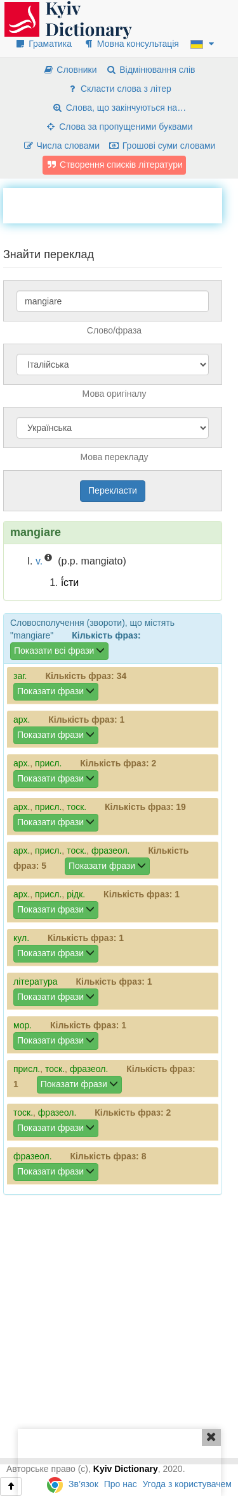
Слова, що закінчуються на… (119, 108)
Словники (69, 70)
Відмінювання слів (150, 70)
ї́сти (70, 582)
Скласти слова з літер (119, 89)
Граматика (43, 44)
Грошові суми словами (162, 145)
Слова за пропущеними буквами (118, 127)
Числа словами (61, 145)
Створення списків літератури (114, 164)
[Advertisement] (120, 204)
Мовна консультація (131, 44)
